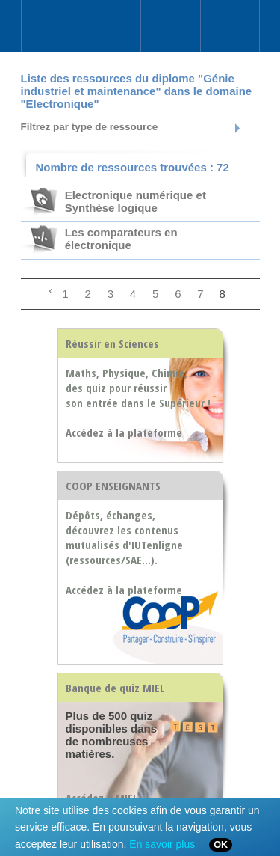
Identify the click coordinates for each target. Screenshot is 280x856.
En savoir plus (162, 844)
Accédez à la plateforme (124, 589)
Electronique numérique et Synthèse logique (135, 201)
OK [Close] (221, 845)
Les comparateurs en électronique (121, 238)
